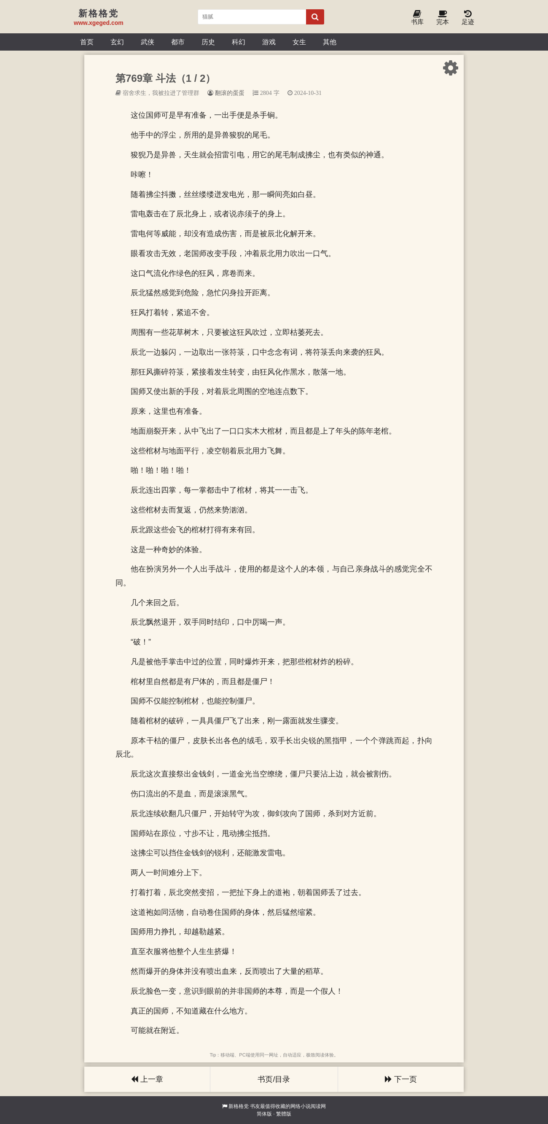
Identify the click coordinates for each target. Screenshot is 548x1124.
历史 (208, 42)
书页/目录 (274, 1079)
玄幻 (117, 42)
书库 (417, 18)
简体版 (264, 1114)
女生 (299, 42)
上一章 (147, 1079)
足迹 (468, 18)
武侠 (147, 42)
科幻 (238, 42)
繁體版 (283, 1114)
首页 (87, 42)
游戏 (269, 42)
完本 (442, 18)
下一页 (401, 1079)
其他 (329, 42)
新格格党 (238, 1106)
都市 (178, 42)
